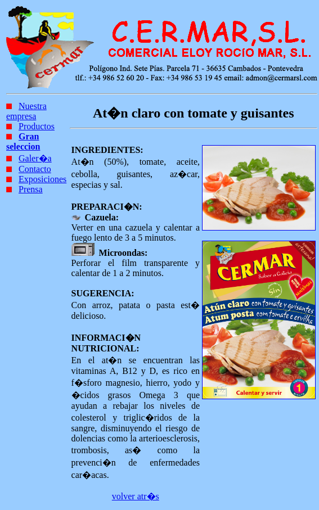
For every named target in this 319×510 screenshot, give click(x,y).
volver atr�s (135, 496)
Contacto (35, 169)
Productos (37, 126)
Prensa (31, 189)
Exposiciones (42, 179)
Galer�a (35, 158)
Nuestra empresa (26, 111)
